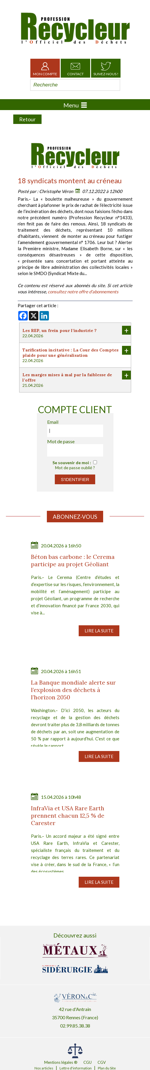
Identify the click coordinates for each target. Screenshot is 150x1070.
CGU (87, 1062)
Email (52, 422)
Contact (75, 68)
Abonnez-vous (75, 516)
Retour (27, 119)
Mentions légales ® (61, 1062)
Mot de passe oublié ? (75, 467)
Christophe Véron (56, 191)
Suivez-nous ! (105, 68)
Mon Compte (45, 68)
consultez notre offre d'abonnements (83, 291)
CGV (102, 1062)
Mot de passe (61, 441)
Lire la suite (99, 630)
